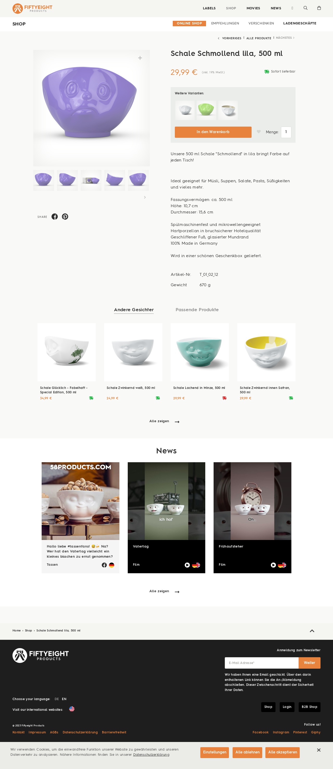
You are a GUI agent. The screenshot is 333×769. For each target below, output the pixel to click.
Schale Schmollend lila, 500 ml (58, 629)
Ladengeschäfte (299, 23)
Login (287, 705)
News (275, 8)
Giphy (316, 731)
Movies (252, 8)
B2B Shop (309, 705)
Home (17, 629)
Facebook (261, 731)
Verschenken (261, 23)
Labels (208, 8)
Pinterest (300, 731)
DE (57, 698)
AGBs (54, 731)
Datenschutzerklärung (80, 731)
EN (64, 698)
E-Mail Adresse (242, 662)
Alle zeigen (159, 420)
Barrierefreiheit (114, 731)
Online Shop (189, 23)
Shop (230, 8)
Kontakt (18, 731)
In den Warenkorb (213, 131)
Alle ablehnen (246, 752)
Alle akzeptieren (282, 752)
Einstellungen (212, 752)
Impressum (37, 731)
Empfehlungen (225, 23)
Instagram (281, 731)
